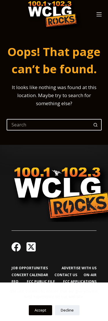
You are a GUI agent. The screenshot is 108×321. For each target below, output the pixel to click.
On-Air (90, 275)
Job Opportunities (30, 268)
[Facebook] (16, 246)
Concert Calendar (30, 275)
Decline (67, 310)
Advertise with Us (79, 268)
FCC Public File (41, 281)
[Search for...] (48, 124)
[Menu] (99, 14)
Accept (40, 310)
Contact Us (65, 275)
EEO (15, 281)
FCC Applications (79, 281)
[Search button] (96, 124)
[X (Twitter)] (31, 246)
